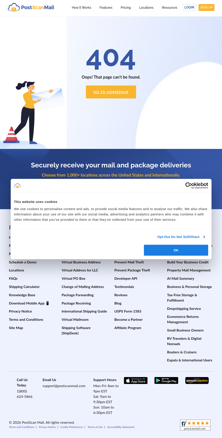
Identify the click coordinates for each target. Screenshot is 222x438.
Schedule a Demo (23, 262)
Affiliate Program (127, 327)
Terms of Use (95, 427)
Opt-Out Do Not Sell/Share (178, 237)
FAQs (13, 278)
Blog (118, 303)
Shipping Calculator (24, 286)
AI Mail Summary (180, 278)
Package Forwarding (78, 295)
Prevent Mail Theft (129, 262)
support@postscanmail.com (64, 386)
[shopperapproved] (195, 425)
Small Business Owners (185, 330)
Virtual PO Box (73, 278)
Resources (169, 7)
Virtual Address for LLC (80, 270)
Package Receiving (76, 303)
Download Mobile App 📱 (29, 303)
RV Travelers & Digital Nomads (184, 341)
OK (176, 250)
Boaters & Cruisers (182, 352)
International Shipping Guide (84, 311)
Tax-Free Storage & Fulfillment (182, 297)
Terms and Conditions (26, 319)
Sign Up (206, 7)
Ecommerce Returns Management (183, 319)
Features (106, 7)
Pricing (126, 7)
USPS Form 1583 (127, 311)
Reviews (121, 295)
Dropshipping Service (184, 308)
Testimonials (124, 286)
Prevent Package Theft (132, 270)
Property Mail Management (189, 270)
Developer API (125, 278)
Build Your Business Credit (188, 262)
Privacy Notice (20, 311)
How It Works (81, 7)
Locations (146, 7)
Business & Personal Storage (189, 286)
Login (189, 7)
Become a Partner (128, 319)
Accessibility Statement (121, 427)
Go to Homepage (111, 92)
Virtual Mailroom (75, 319)
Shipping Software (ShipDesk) (76, 330)
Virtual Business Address (81, 262)
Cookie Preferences (71, 427)
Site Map (16, 327)
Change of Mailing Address (83, 286)
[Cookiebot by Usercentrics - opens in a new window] (188, 185)
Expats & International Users (189, 360)
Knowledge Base (22, 295)
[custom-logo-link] (30, 7)
